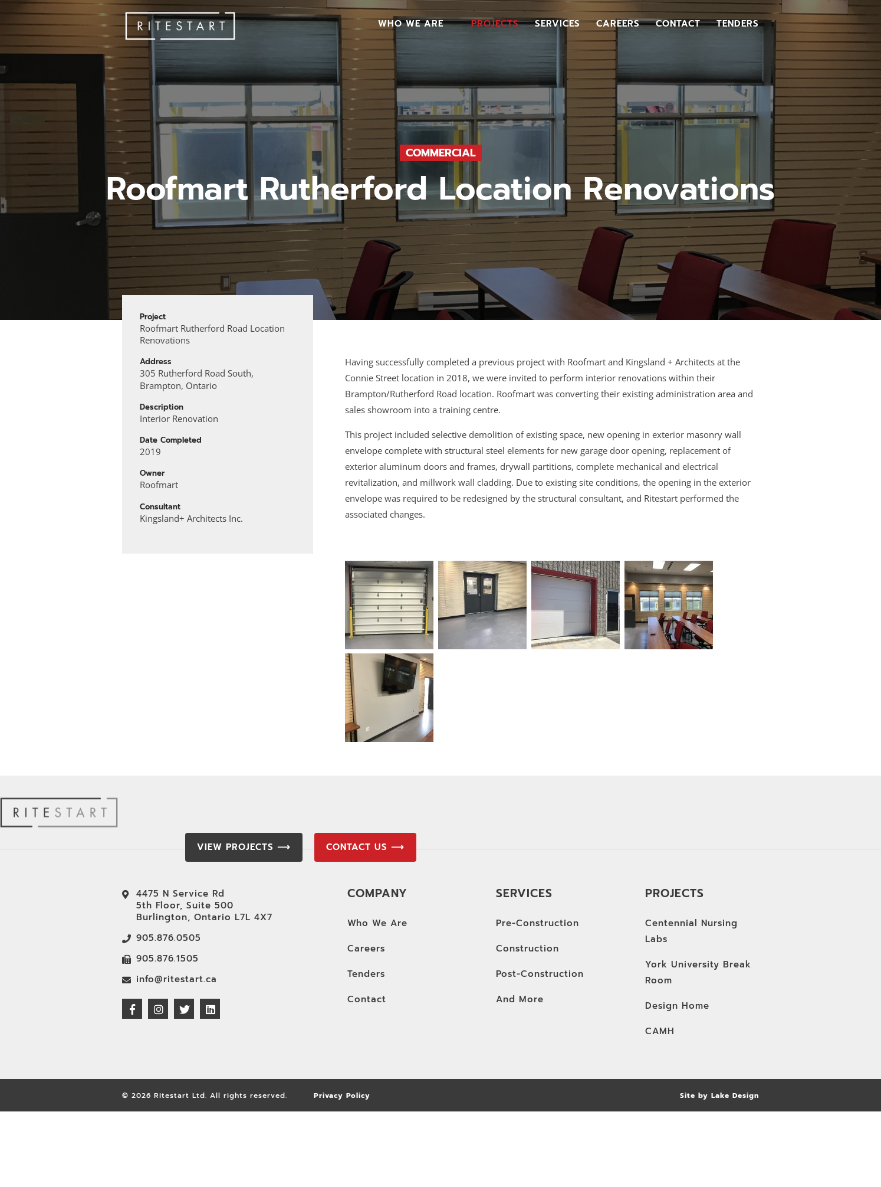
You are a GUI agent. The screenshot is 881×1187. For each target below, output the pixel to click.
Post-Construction (540, 973)
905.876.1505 (167, 958)
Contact (678, 24)
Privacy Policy (342, 1095)
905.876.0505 (168, 937)
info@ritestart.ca (176, 979)
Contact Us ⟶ (365, 847)
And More (520, 999)
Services (557, 24)
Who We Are (410, 24)
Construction (527, 948)
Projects (495, 24)
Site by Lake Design (719, 1095)
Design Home (677, 1005)
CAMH (660, 1031)
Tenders (737, 24)
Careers (618, 24)
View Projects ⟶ (244, 847)
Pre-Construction (537, 923)
